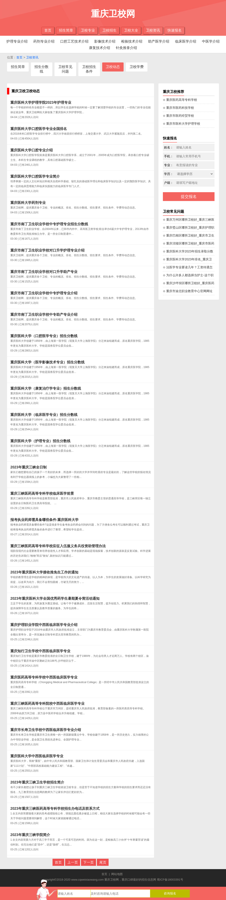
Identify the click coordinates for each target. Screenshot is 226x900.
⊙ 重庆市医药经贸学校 (178, 115)
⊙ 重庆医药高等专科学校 (180, 99)
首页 (47, 30)
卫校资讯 (153, 30)
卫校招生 (109, 30)
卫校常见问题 (65, 69)
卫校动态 (113, 67)
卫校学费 (137, 67)
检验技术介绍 (131, 41)
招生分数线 (41, 69)
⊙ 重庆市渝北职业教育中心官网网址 (188, 291)
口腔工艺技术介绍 (74, 41)
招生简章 (66, 30)
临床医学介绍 (185, 41)
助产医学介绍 (158, 41)
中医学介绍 (211, 41)
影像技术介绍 (104, 41)
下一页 (88, 862)
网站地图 (117, 874)
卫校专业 (88, 30)
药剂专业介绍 (44, 41)
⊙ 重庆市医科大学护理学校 (181, 123)
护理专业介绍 (17, 41)
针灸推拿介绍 (126, 48)
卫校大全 (131, 30)
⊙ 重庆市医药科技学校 (178, 107)
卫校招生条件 (89, 69)
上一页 (72, 862)
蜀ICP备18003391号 (170, 879)
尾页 (102, 862)
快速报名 (175, 30)
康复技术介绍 (99, 48)
